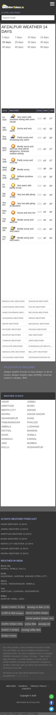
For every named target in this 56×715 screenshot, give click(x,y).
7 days (18, 37)
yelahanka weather (13, 357)
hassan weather (38, 329)
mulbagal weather (39, 324)
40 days (6, 47)
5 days (5, 37)
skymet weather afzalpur (37, 613)
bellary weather (38, 352)
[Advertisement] (28, 80)
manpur (5, 599)
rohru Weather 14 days (14, 553)
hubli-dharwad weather (14, 312)
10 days (32, 37)
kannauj (7, 439)
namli (14, 599)
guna (30, 418)
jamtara (19, 576)
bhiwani (32, 430)
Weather (11, 686)
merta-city (8, 410)
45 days (19, 47)
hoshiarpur (35, 447)
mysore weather (11, 329)
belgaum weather (38, 312)
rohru (5, 414)
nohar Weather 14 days (14, 548)
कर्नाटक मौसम (30, 624)
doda (4, 435)
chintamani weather (13, 307)
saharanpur (9, 418)
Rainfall (23, 686)
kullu (5, 447)
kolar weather (37, 307)
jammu (31, 402)
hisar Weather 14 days (14, 524)
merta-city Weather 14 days (17, 544)
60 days (32, 47)
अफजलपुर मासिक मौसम (30, 630)
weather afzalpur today (12, 624)
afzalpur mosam (8, 635)
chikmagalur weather (41, 346)
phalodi (32, 422)
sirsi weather (36, 340)
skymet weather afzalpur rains (40, 618)
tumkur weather (11, 340)
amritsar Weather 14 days (16, 534)
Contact (26, 689)
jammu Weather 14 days (14, 529)
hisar (5, 402)
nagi (21, 599)
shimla (31, 435)
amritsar (7, 406)
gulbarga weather (12, 318)
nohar (31, 410)
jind (4, 443)
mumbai (32, 443)
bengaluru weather (13, 301)
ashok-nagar (36, 414)
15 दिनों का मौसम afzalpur (12, 613)
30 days (44, 42)
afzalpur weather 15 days (13, 607)
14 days (44, 37)
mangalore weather (13, 352)
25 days (32, 42)
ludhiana (33, 426)
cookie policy (21, 676)
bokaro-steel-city (36, 576)
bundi (31, 406)
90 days (44, 47)
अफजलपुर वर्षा (44, 624)
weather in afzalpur (10, 630)
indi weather (36, 335)
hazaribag (7, 576)
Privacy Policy (39, 686)
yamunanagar (10, 422)
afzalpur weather (12, 346)
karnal (32, 439)
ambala (6, 426)
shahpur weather (38, 301)
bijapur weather (11, 335)
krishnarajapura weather (41, 357)
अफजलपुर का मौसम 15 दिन (38, 607)
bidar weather (10, 324)
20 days (19, 42)
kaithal (6, 430)
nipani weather (37, 318)
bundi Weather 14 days (14, 539)
